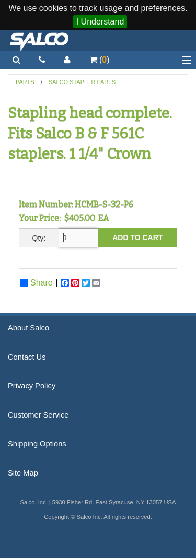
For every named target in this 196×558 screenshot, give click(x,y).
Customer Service (38, 415)
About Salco (28, 328)
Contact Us (27, 357)
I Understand (100, 21)
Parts (25, 82)
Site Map (23, 473)
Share (36, 283)
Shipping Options (37, 444)
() (99, 59)
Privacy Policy (31, 386)
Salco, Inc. (39, 40)
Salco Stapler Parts (82, 82)
